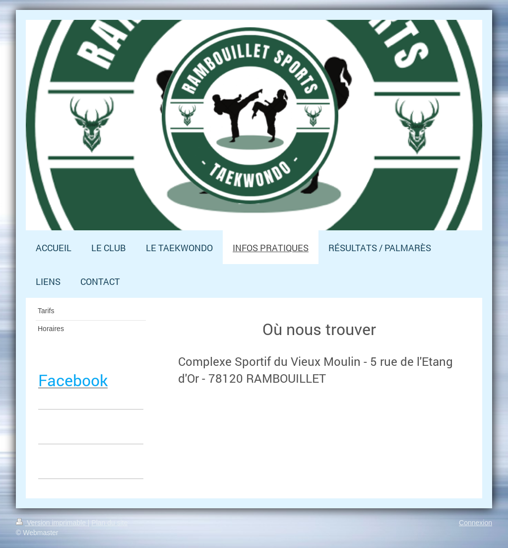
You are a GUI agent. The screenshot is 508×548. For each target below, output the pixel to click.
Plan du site (109, 523)
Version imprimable (52, 523)
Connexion (475, 523)
